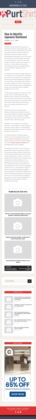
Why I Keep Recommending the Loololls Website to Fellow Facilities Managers (22, 314)
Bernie (16, 40)
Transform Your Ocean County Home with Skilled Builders (23, 305)
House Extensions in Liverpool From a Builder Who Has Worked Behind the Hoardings (22, 298)
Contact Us (19, 408)
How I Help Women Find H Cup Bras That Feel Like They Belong (22, 320)
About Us (13, 408)
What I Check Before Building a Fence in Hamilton (21, 328)
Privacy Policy (26, 408)
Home (8, 408)
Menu (18, 22)
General (7, 43)
